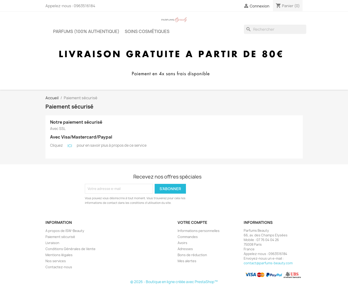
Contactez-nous (58, 267)
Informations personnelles (199, 230)
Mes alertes (187, 261)
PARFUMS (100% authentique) (86, 31)
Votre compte (192, 222)
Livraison (52, 243)
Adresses (185, 249)
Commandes (188, 237)
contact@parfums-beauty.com (268, 263)
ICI (69, 145)
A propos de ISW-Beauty (64, 230)
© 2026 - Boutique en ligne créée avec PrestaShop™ (174, 281)
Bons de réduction (192, 255)
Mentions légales (59, 255)
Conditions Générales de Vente (70, 249)
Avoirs (182, 243)
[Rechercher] (275, 29)
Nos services (55, 261)
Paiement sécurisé (60, 237)
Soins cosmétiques (147, 31)
